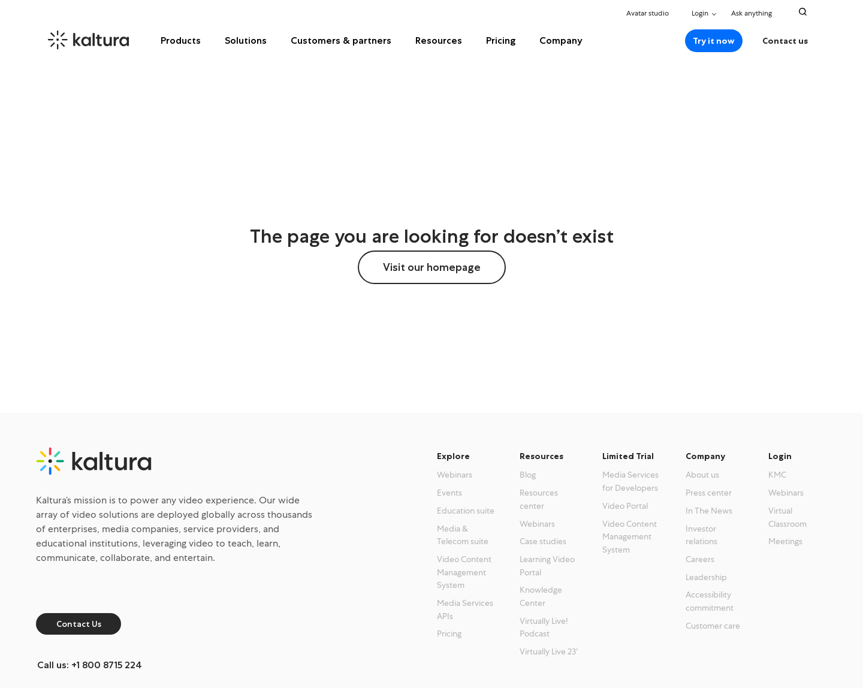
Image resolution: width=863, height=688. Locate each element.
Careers (700, 559)
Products (181, 40)
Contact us (785, 40)
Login (700, 13)
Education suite (465, 510)
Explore (453, 456)
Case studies (543, 541)
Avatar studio (647, 13)
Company (561, 40)
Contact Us (78, 623)
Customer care (713, 625)
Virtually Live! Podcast (544, 627)
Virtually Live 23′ (549, 651)
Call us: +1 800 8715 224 (89, 665)
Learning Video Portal (547, 566)
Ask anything (754, 13)
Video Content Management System (464, 572)
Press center (709, 492)
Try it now (714, 40)
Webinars (454, 474)
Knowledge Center (541, 596)
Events (449, 492)
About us (702, 474)
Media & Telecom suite (462, 535)
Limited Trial (628, 456)
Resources (438, 40)
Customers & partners (341, 40)
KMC (777, 474)
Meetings (785, 541)
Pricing (500, 40)
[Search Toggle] (802, 11)
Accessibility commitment (710, 601)
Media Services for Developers (630, 481)
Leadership (706, 577)
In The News (709, 510)
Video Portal (625, 505)
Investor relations (701, 535)
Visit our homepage (432, 267)
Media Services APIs (465, 609)
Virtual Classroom (787, 517)
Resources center (539, 499)
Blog (528, 474)
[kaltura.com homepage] (105, 40)
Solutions (246, 40)
